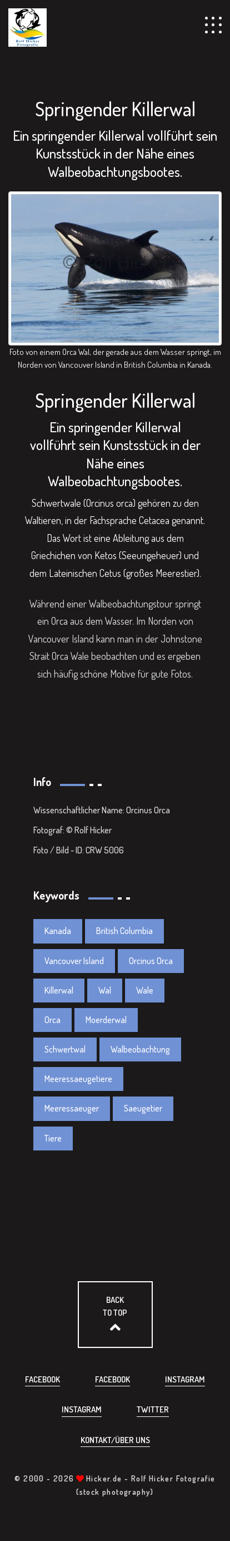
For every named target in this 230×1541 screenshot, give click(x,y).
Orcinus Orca (151, 960)
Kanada (57, 930)
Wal (104, 990)
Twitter (153, 1409)
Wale (144, 990)
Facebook (42, 1379)
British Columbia (124, 930)
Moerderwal (106, 1019)
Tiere (53, 1138)
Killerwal (58, 990)
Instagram (185, 1379)
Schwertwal (65, 1049)
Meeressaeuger (71, 1108)
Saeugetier (143, 1108)
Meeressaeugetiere (78, 1078)
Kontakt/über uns (115, 1440)
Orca (52, 1019)
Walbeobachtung (140, 1049)
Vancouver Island (74, 960)
